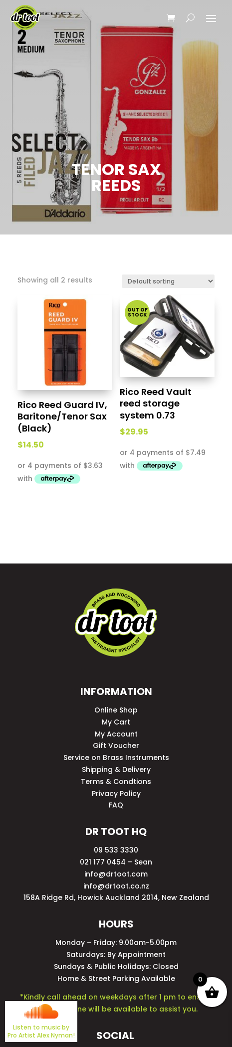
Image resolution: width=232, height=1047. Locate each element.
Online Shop (116, 710)
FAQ (116, 805)
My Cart (116, 722)
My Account (116, 734)
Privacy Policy (116, 793)
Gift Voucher (116, 745)
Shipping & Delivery (116, 769)
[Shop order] (168, 281)
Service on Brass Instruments (116, 757)
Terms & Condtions (116, 781)
